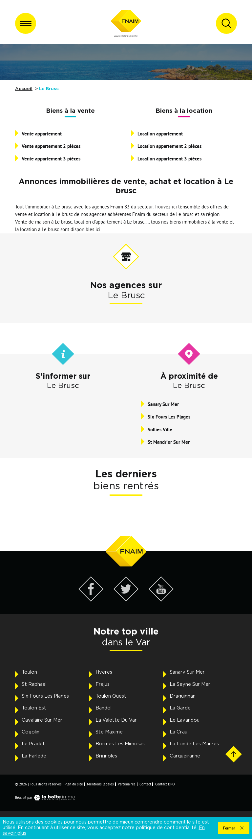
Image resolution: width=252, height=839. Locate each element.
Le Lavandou (185, 720)
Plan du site (74, 784)
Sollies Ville (160, 429)
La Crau (178, 732)
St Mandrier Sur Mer (169, 442)
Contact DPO (165, 784)
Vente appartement (42, 133)
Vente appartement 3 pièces (51, 158)
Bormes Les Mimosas (120, 743)
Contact (145, 784)
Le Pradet (33, 743)
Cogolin (30, 732)
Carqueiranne (185, 756)
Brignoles (106, 756)
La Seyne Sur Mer (190, 684)
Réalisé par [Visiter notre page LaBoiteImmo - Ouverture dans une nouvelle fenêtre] (46, 797)
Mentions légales (100, 784)
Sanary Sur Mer (163, 404)
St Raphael (34, 684)
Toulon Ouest (110, 696)
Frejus (102, 684)
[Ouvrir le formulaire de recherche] (226, 23)
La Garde (180, 708)
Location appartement (160, 133)
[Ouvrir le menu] (25, 23)
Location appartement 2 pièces (169, 146)
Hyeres (103, 672)
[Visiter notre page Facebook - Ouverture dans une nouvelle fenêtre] (91, 600)
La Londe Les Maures (194, 743)
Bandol (103, 708)
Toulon (29, 672)
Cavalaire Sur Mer (42, 720)
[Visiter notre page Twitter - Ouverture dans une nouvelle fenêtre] (126, 600)
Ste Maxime (109, 732)
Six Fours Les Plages (169, 416)
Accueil (23, 88)
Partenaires (127, 784)
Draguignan (183, 696)
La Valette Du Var (116, 720)
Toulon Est (34, 708)
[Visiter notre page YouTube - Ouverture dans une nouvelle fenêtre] (161, 600)
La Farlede (34, 756)
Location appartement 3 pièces (169, 158)
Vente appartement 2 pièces (51, 146)
